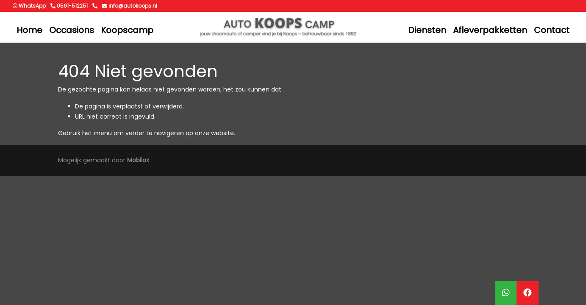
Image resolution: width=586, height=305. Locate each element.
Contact (551, 30)
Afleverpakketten (490, 30)
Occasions (71, 30)
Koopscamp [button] (127, 30)
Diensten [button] (427, 30)
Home (29, 30)
